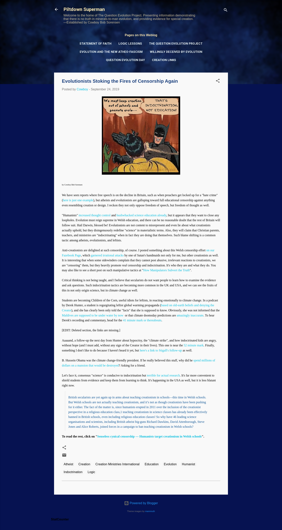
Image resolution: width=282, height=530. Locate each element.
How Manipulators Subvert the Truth (166, 270)
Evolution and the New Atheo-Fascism (111, 52)
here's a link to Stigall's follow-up (161, 350)
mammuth (150, 511)
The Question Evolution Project (175, 43)
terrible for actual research (163, 375)
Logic (91, 472)
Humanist (188, 464)
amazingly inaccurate (190, 315)
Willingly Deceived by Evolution (176, 52)
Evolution (170, 464)
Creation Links (164, 60)
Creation (84, 464)
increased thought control (95, 215)
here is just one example (78, 200)
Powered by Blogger (141, 503)
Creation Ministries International (117, 464)
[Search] (225, 11)
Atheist (68, 464)
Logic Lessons (130, 43)
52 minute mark (193, 345)
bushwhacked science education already (141, 215)
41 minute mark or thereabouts (142, 320)
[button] (217, 81)
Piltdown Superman (84, 9)
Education (152, 464)
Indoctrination (73, 472)
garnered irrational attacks (107, 255)
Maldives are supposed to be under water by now (92, 315)
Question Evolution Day (125, 60)
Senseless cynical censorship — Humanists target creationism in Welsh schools (149, 436)
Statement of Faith (95, 43)
